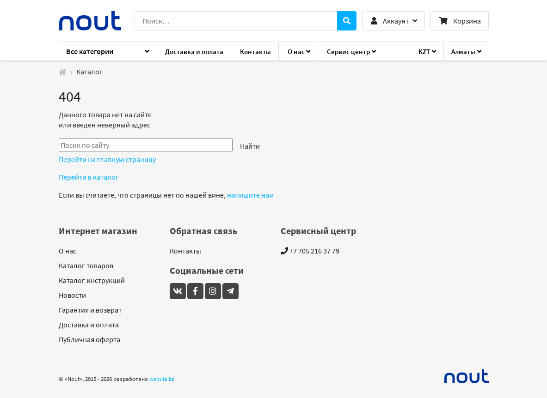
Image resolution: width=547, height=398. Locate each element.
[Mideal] (466, 376)
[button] (393, 20)
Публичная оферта (89, 339)
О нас (67, 250)
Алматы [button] (463, 51)
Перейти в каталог (89, 176)
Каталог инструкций (92, 280)
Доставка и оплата (194, 51)
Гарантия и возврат (90, 309)
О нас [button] (296, 51)
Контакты (255, 51)
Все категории (89, 51)
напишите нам (250, 194)
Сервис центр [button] (348, 51)
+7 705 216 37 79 (310, 250)
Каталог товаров (86, 265)
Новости (72, 295)
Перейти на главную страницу (107, 159)
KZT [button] (424, 51)
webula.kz (161, 378)
